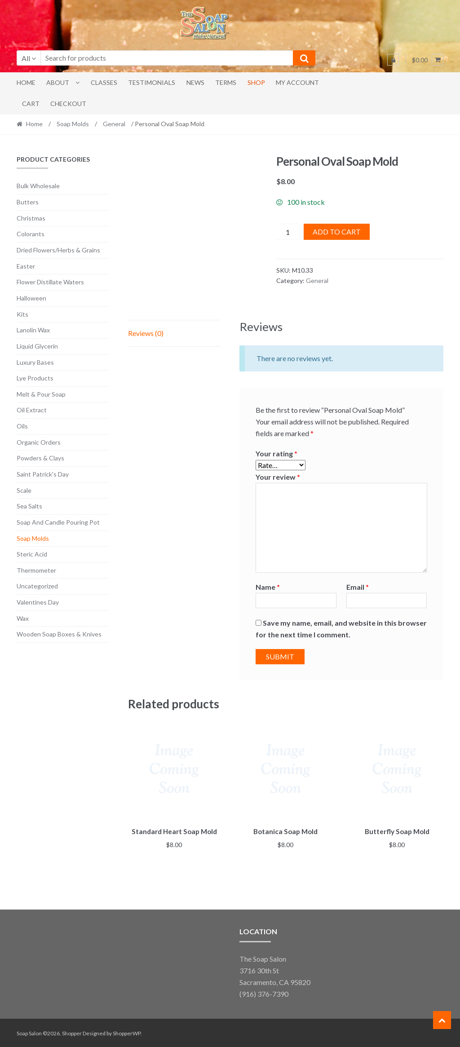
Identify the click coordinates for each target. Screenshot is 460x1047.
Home (26, 82)
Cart (31, 103)
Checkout (68, 103)
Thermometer (36, 570)
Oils (22, 426)
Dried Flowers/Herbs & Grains (58, 250)
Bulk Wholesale (38, 186)
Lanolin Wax (33, 330)
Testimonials (151, 82)
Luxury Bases (35, 362)
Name (268, 587)
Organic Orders (39, 442)
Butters (28, 202)
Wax (23, 618)
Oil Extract (32, 410)
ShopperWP (127, 1032)
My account (297, 82)
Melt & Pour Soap (41, 394)
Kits (22, 314)
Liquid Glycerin (37, 346)
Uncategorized (37, 586)
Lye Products (35, 378)
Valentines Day (38, 602)
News (195, 82)
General (114, 124)
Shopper (72, 1032)
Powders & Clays (40, 458)
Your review (278, 477)
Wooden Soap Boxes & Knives (59, 634)
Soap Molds (73, 124)
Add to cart (337, 231)
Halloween (31, 298)
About (57, 82)
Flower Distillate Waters (50, 282)
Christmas (31, 218)
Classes (104, 82)
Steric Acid (32, 554)
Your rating (276, 453)
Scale (24, 490)
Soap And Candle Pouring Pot (58, 522)
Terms (225, 82)
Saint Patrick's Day (43, 474)
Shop (256, 82)
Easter (26, 266)
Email (357, 587)
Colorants (30, 234)
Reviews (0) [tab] (146, 333)
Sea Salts (29, 506)
